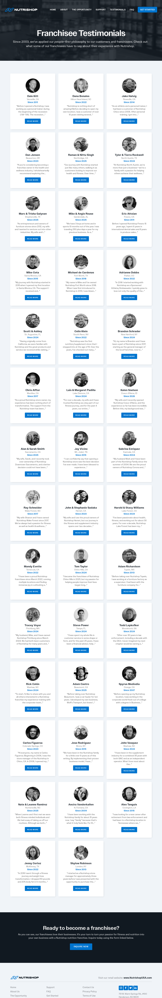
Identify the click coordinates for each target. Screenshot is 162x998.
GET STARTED (147, 9)
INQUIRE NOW (81, 948)
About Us (14, 991)
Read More (32, 121)
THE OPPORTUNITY (81, 9)
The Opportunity (18, 995)
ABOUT (64, 9)
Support (50, 987)
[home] (21, 9)
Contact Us (88, 987)
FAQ (132, 9)
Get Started (52, 995)
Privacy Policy (90, 991)
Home (13, 987)
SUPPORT (101, 9)
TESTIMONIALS (118, 9)
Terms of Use (89, 995)
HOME (53, 9)
